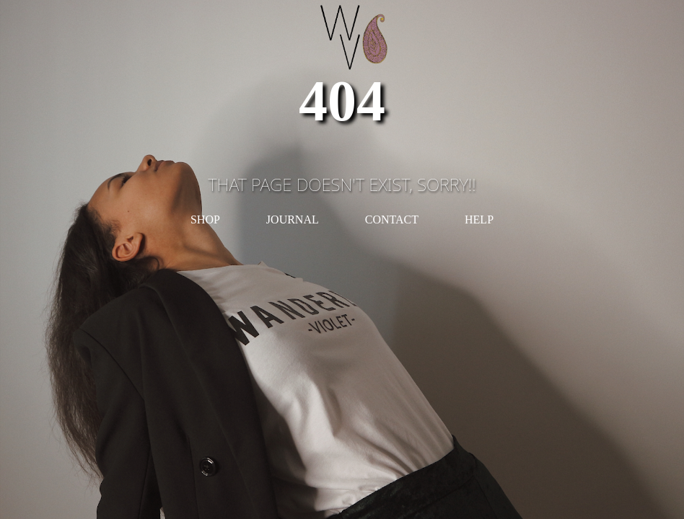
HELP (479, 219)
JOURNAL (292, 219)
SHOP (205, 219)
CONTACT (391, 219)
